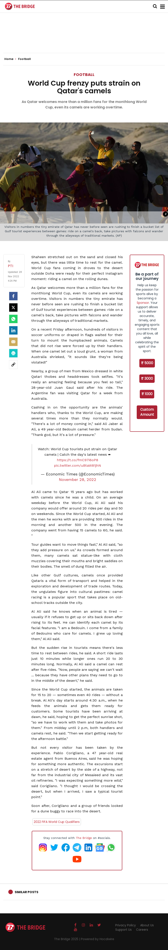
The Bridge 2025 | (67, 939)
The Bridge (84, 838)
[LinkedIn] (13, 330)
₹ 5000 (147, 362)
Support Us (123, 929)
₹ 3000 (147, 378)
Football (84, 74)
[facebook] (13, 296)
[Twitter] (13, 307)
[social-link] (13, 364)
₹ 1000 (147, 393)
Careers (142, 929)
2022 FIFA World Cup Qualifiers (57, 822)
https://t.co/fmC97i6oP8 (77, 460)
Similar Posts (26, 892)
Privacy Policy (125, 925)
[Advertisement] (84, 39)
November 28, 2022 (77, 479)
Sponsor (143, 302)
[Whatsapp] (13, 319)
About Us (147, 925)
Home (10, 59)
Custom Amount (147, 412)
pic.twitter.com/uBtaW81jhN (77, 465)
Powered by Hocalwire (97, 939)
